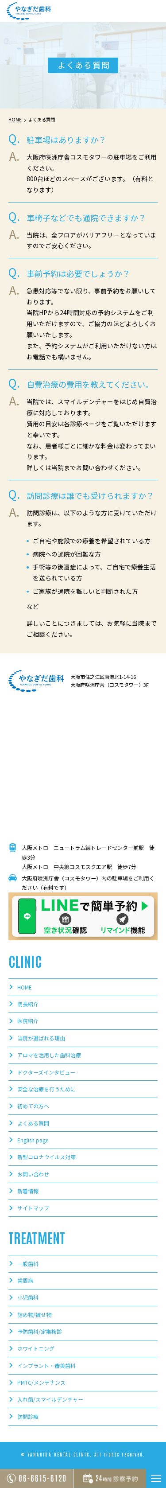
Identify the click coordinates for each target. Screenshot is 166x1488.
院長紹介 (28, 1004)
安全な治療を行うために (46, 1089)
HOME (24, 987)
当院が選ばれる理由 (41, 1038)
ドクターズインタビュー (46, 1072)
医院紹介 (28, 1021)
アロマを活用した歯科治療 (49, 1055)
